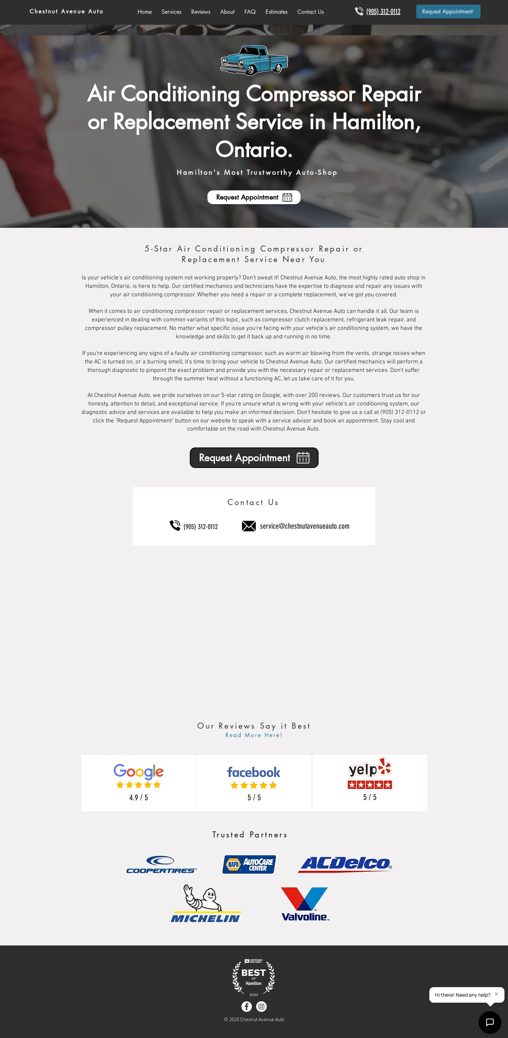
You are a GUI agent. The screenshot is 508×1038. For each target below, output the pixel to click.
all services (360, 991)
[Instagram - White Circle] (261, 1006)
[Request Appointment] (448, 11)
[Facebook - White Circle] (246, 1006)
